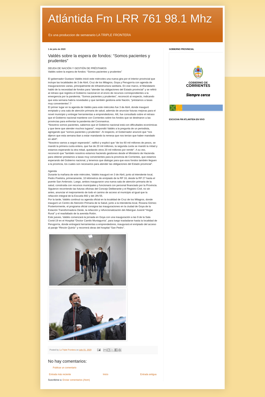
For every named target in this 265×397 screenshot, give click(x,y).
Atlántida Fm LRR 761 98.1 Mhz (130, 18)
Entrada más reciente (60, 374)
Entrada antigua (148, 374)
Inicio (105, 374)
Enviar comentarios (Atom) (76, 380)
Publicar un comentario (64, 367)
